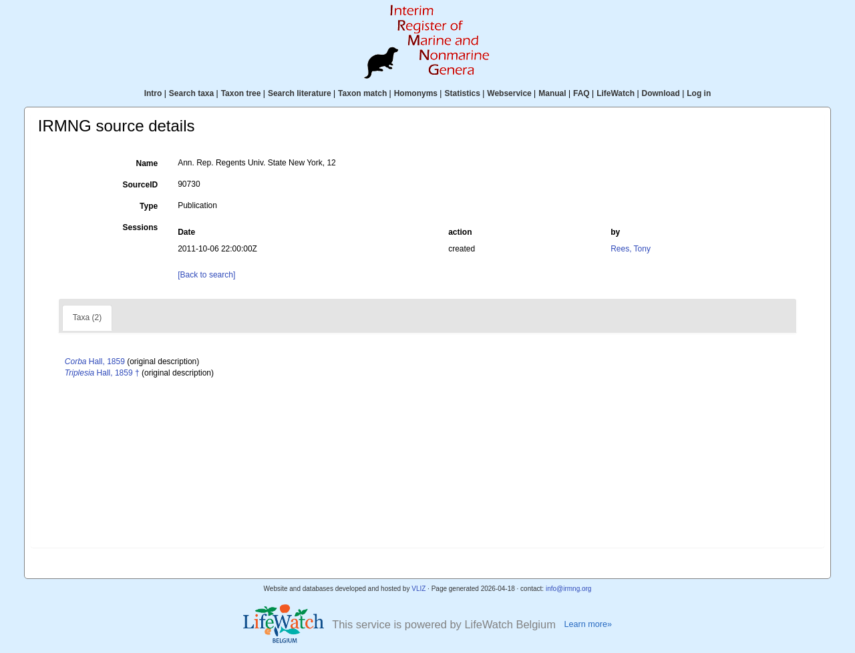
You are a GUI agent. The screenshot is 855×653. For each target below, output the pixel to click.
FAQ (581, 93)
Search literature (299, 93)
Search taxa (191, 93)
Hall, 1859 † (102, 373)
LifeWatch (615, 93)
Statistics (462, 93)
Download (661, 93)
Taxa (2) (87, 317)
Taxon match (362, 93)
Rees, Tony (631, 248)
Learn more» (588, 624)
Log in (699, 93)
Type (149, 206)
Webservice (509, 93)
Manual (552, 93)
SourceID (140, 184)
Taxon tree (241, 93)
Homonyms (416, 93)
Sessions (140, 227)
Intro (153, 93)
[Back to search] (206, 274)
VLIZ (418, 588)
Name (147, 163)
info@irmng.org (569, 588)
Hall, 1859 (95, 361)
